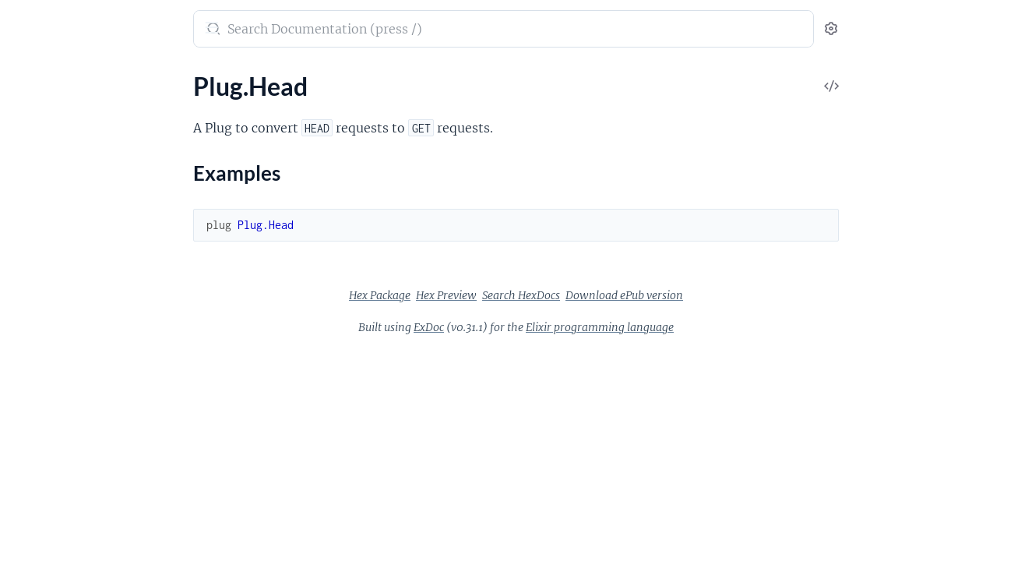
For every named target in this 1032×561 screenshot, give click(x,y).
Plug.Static (40, 340)
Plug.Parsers (45, 235)
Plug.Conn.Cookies (63, 533)
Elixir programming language (717, 327)
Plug (26, 21)
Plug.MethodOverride (71, 214)
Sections (48, 136)
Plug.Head (39, 108)
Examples (62, 160)
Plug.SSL (34, 298)
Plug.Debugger (51, 415)
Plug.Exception (52, 457)
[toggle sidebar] (215, 29)
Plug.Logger (43, 193)
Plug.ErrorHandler (61, 436)
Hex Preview (563, 295)
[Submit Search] (329, 30)
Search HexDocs (638, 295)
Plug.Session (45, 319)
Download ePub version (741, 295)
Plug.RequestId (52, 256)
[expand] (218, 109)
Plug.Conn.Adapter (63, 512)
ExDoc (545, 327)
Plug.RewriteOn (54, 277)
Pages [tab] (28, 77)
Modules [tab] (87, 77)
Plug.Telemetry (51, 362)
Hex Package (496, 295)
